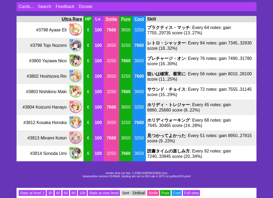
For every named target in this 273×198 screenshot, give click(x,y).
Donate (86, 6)
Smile (111, 19)
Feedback (65, 6)
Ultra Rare (72, 19)
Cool (139, 19)
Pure (126, 19)
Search (44, 6)
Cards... (26, 6)
